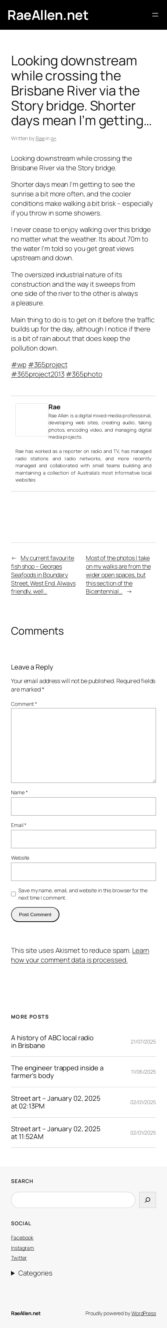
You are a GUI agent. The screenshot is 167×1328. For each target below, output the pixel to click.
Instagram (22, 1247)
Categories (35, 1273)
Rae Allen (58, 415)
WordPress (143, 1313)
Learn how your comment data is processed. (80, 955)
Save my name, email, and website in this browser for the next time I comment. (82, 894)
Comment (24, 703)
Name (19, 792)
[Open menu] (155, 14)
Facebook (22, 1237)
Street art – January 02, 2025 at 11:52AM (56, 1132)
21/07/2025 (143, 1041)
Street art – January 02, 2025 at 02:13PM (56, 1102)
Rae (40, 138)
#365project (48, 364)
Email (18, 824)
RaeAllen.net (47, 15)
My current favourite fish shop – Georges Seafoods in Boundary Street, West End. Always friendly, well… (43, 574)
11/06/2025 (143, 1071)
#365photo (84, 374)
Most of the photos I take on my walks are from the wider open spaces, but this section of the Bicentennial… (118, 574)
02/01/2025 (143, 1102)
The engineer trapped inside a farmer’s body (57, 1072)
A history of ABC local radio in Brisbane (52, 1041)
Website (20, 857)
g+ (54, 138)
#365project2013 (38, 374)
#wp (18, 364)
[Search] (147, 1200)
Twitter (19, 1257)
